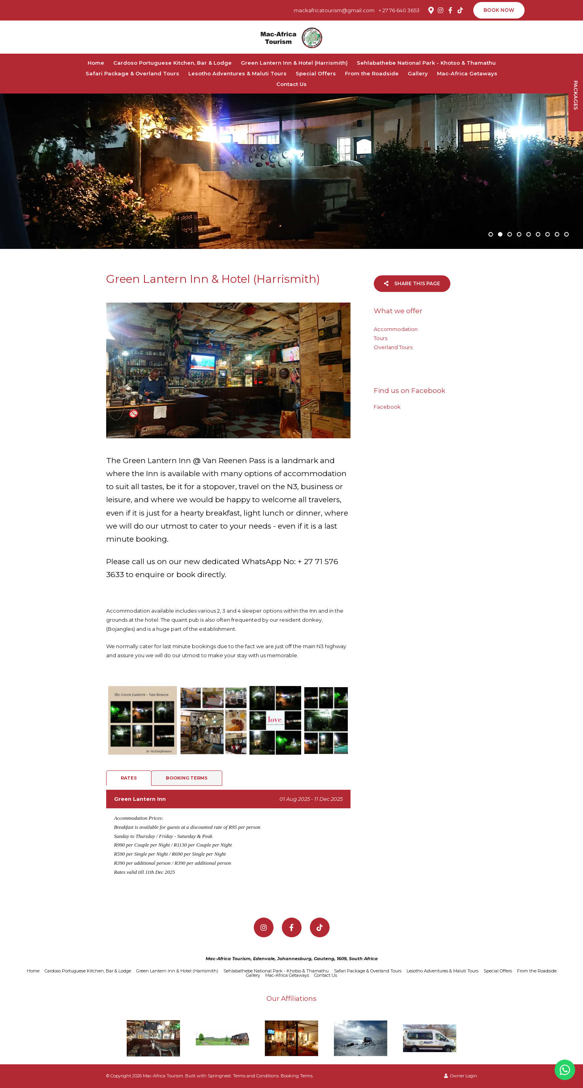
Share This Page (412, 283)
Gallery (418, 73)
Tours (380, 338)
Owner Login (460, 1076)
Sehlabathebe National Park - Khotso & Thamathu (426, 63)
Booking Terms (187, 778)
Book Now (499, 10)
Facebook (387, 407)
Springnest (219, 1076)
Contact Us (291, 84)
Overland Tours (393, 347)
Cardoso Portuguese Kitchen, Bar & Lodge (172, 63)
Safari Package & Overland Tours (132, 73)
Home (96, 63)
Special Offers (316, 73)
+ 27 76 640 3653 (399, 10)
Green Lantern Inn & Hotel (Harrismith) (294, 63)
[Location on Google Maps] (430, 10)
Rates (129, 778)
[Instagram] (440, 10)
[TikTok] (460, 10)
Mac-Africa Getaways (467, 73)
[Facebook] (450, 10)
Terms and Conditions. (256, 1076)
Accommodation (396, 329)
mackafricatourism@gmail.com (334, 10)
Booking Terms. (297, 1076)
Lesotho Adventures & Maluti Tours (237, 73)
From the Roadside (372, 73)
